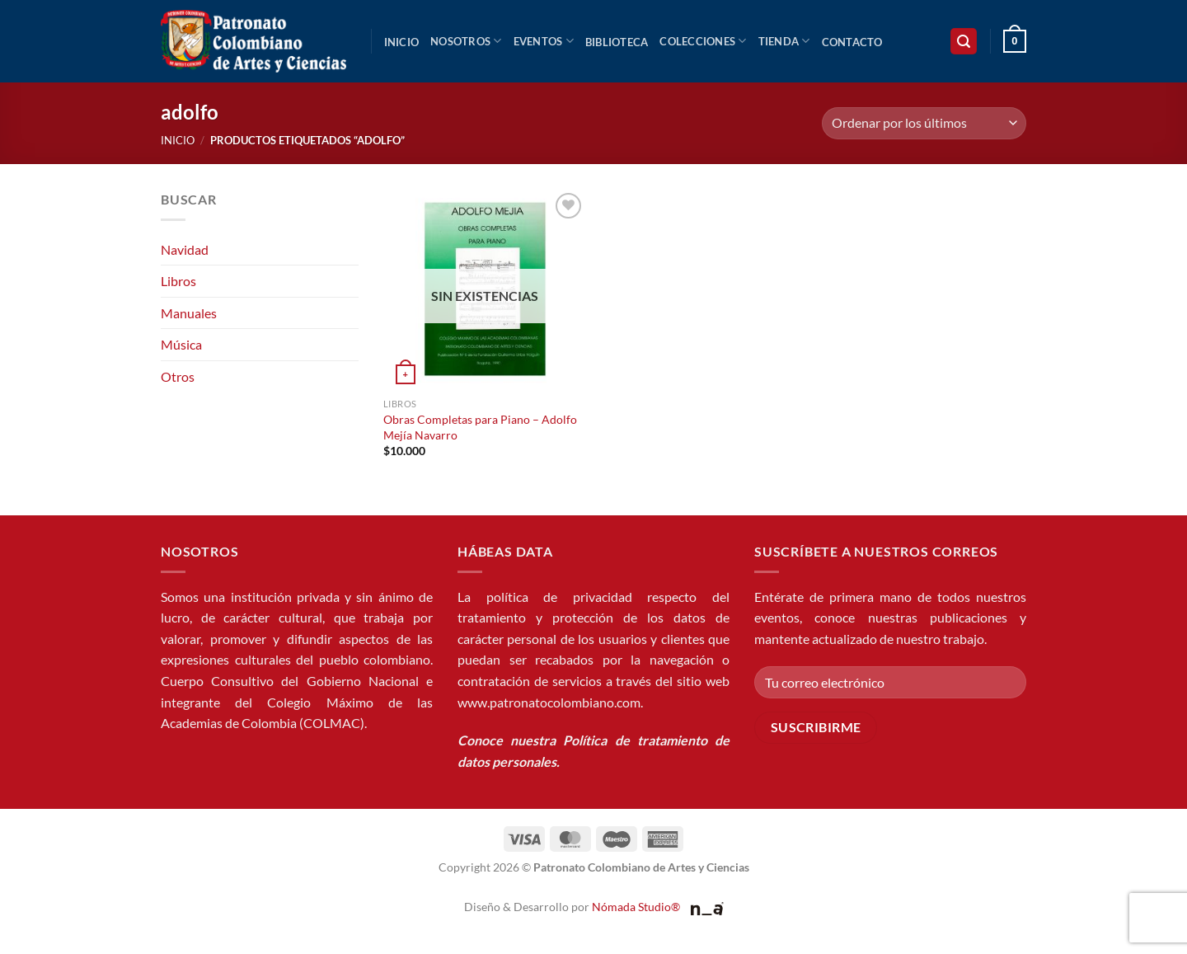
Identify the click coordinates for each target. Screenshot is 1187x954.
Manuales (189, 313)
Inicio (402, 42)
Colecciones (702, 41)
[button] (963, 41)
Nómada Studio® (636, 907)
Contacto (852, 42)
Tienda (784, 41)
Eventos (544, 41)
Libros (178, 281)
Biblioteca (617, 42)
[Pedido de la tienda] (924, 123)
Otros (178, 376)
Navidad (185, 249)
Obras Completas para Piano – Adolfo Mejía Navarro (480, 427)
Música (181, 344)
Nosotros (466, 41)
